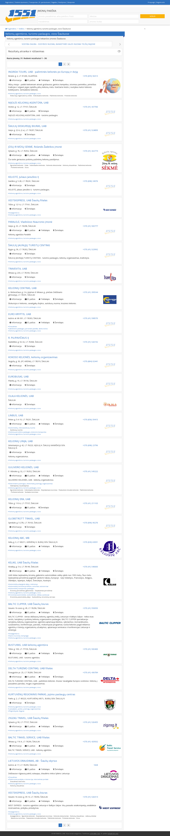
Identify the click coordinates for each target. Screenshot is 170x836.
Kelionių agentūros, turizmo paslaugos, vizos (24, 93)
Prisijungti (151, 2)
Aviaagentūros (13, 213)
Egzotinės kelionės (16, 165)
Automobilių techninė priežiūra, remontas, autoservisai (28, 586)
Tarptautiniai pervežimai (43, 591)
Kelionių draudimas (70, 165)
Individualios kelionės (40, 96)
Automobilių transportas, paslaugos (21, 588)
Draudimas (12, 326)
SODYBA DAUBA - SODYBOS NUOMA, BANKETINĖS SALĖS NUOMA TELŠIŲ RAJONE (58, 44)
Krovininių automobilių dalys (20, 597)
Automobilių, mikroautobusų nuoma (21, 428)
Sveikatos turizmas (31, 492)
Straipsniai (71, 2)
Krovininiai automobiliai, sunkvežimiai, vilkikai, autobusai (28, 595)
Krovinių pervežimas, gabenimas (21, 591)
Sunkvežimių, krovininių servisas (43, 597)
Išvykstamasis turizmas (49, 490)
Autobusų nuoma (16, 430)
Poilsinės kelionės (71, 96)
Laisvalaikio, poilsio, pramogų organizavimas (24, 709)
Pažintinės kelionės (56, 96)
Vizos (27, 167)
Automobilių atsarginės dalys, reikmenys (23, 584)
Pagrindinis (9, 2)
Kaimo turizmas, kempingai (18, 636)
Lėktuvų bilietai (90, 816)
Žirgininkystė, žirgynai (16, 711)
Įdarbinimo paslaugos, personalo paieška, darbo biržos (28, 329)
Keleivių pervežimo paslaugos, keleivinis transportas (27, 432)
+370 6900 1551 (95, 834)
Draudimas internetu (17, 781)
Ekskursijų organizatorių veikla (21, 96)
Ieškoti (152, 16)
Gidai (26, 165)
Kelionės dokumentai (53, 165)
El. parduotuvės (44, 2)
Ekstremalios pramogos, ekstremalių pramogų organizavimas (30, 484)
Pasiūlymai (62, 2)
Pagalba (54, 2)
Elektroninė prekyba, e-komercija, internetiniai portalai (28, 779)
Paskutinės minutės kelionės (68, 490)
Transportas (33, 2)
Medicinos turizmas (18, 818)
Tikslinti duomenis (21, 2)
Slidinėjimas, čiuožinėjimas (19, 486)
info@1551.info (113, 834)
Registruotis (160, 2)
